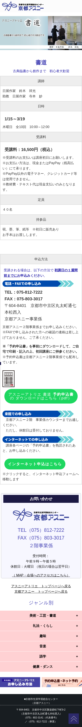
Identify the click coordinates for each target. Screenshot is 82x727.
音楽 (42, 646)
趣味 (42, 636)
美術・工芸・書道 (42, 615)
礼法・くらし (43, 626)
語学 (42, 656)
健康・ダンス (43, 666)
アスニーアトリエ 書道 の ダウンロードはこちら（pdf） (40, 396)
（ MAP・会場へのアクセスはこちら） (41, 575)
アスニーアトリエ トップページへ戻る (41, 586)
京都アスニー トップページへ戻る (41, 591)
